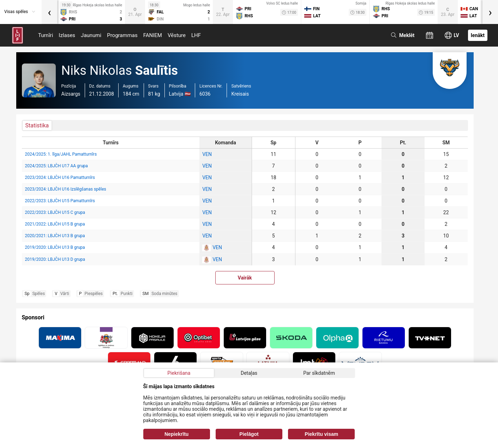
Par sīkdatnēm (319, 373)
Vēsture (177, 35)
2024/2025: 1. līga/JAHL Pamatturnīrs (61, 154)
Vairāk (245, 278)
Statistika (37, 125)
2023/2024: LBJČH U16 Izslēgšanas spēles (65, 189)
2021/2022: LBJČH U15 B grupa (55, 224)
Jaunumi (91, 35)
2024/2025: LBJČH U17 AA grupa (56, 165)
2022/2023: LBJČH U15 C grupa (55, 212)
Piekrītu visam (321, 434)
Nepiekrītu (176, 434)
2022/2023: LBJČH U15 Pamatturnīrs (60, 200)
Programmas (122, 35)
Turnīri (45, 35)
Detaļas (249, 373)
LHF (196, 35)
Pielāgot (248, 434)
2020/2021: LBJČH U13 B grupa (55, 235)
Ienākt (478, 35)
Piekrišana (178, 373)
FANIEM (152, 35)
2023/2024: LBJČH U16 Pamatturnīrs (60, 177)
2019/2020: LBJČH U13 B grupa (55, 247)
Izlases (67, 35)
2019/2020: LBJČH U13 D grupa (55, 259)
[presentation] (49, 12)
